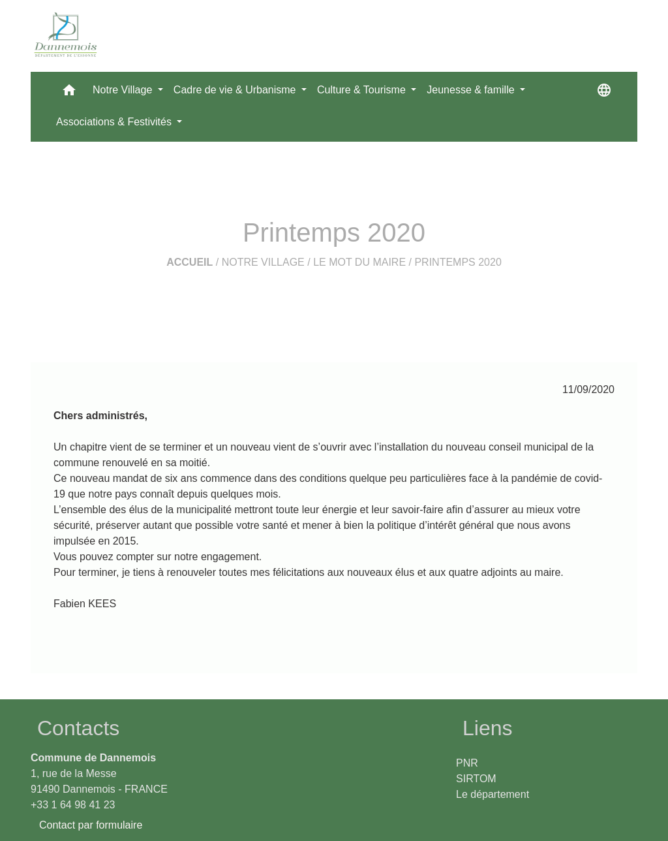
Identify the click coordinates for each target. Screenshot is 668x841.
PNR (467, 763)
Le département (492, 794)
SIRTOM (476, 778)
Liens (488, 728)
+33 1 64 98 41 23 (73, 804)
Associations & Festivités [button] (115, 121)
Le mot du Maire (359, 262)
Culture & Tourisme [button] (362, 89)
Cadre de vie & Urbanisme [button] (236, 89)
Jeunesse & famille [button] (472, 89)
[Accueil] (66, 36)
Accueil (189, 262)
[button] (69, 93)
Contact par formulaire (90, 825)
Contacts (78, 728)
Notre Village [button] (124, 89)
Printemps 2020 (457, 262)
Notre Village (263, 262)
